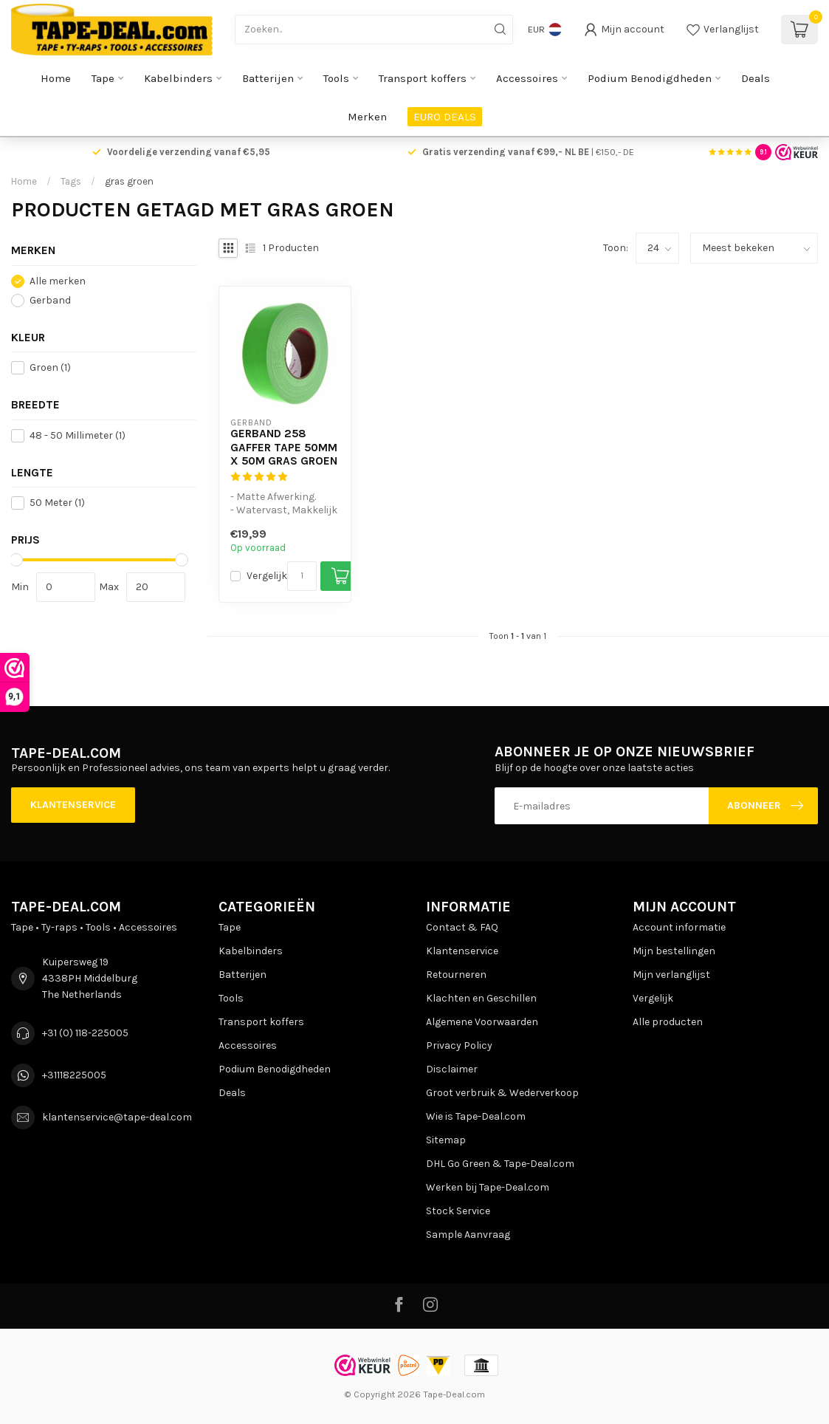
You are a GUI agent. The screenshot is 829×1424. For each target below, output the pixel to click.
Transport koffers (423, 78)
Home (56, 78)
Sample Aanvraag (468, 1234)
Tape (103, 78)
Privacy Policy (459, 1045)
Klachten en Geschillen (481, 998)
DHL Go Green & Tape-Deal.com (500, 1163)
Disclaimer (452, 1069)
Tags (71, 181)
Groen (50, 367)
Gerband (50, 300)
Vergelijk (267, 575)
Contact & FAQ (462, 927)
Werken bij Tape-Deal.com (487, 1187)
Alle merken (58, 281)
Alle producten (668, 1022)
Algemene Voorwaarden (482, 1022)
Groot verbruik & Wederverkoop (502, 1092)
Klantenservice (73, 804)
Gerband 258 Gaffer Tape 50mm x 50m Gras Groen (283, 447)
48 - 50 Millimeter (77, 435)
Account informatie (679, 927)
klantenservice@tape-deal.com (117, 1117)
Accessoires (527, 78)
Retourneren (456, 974)
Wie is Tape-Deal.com (476, 1116)
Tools (336, 78)
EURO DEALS (444, 116)
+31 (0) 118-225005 (85, 1033)
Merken (367, 116)
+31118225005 (74, 1075)
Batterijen (268, 78)
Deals (755, 78)
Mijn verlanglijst (671, 974)
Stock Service (458, 1211)
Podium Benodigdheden (650, 78)
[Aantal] (302, 576)
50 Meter (57, 502)
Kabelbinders (178, 78)
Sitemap (446, 1140)
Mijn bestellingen (674, 951)
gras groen (129, 181)
